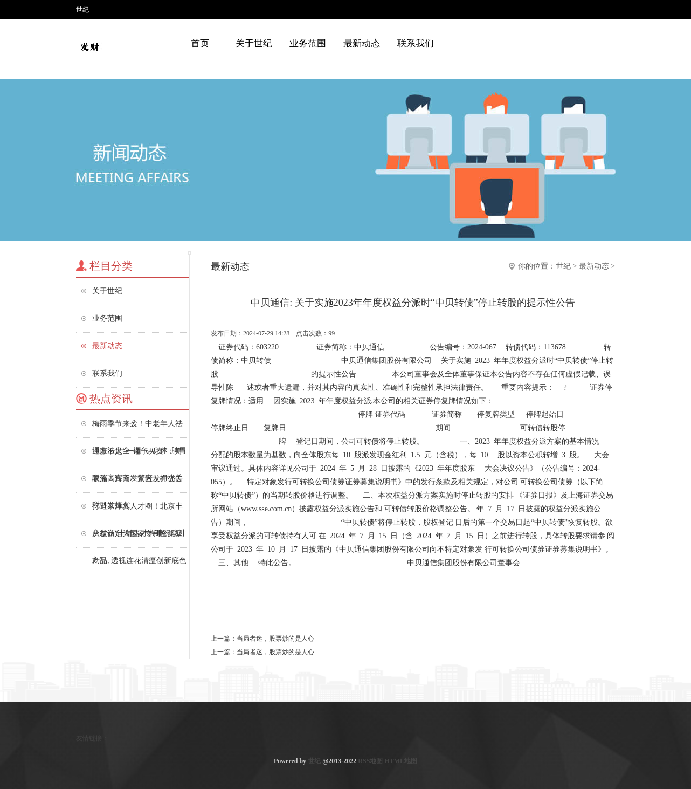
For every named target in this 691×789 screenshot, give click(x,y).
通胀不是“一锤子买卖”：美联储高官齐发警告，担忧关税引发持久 (137, 456)
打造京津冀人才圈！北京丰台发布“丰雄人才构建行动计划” (139, 511)
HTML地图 (400, 761)
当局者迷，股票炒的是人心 (275, 638)
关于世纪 (254, 43)
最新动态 (361, 43)
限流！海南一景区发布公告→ (137, 483)
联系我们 (415, 43)
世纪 (563, 266)
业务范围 (307, 43)
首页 (200, 43)
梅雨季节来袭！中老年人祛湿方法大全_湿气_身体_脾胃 (139, 428)
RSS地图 (370, 761)
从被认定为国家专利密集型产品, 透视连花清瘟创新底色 (139, 538)
